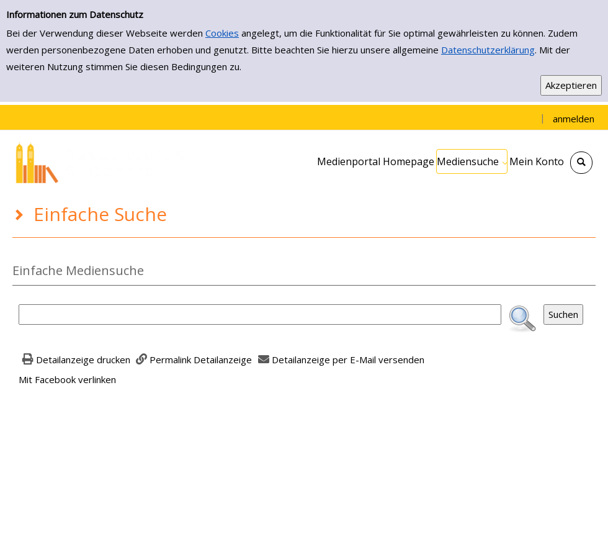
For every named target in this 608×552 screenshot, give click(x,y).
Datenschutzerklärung (488, 49)
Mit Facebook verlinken (67, 379)
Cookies (222, 33)
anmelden (573, 118)
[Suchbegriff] (260, 314)
